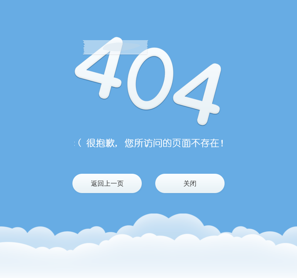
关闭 (189, 183)
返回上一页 (107, 183)
